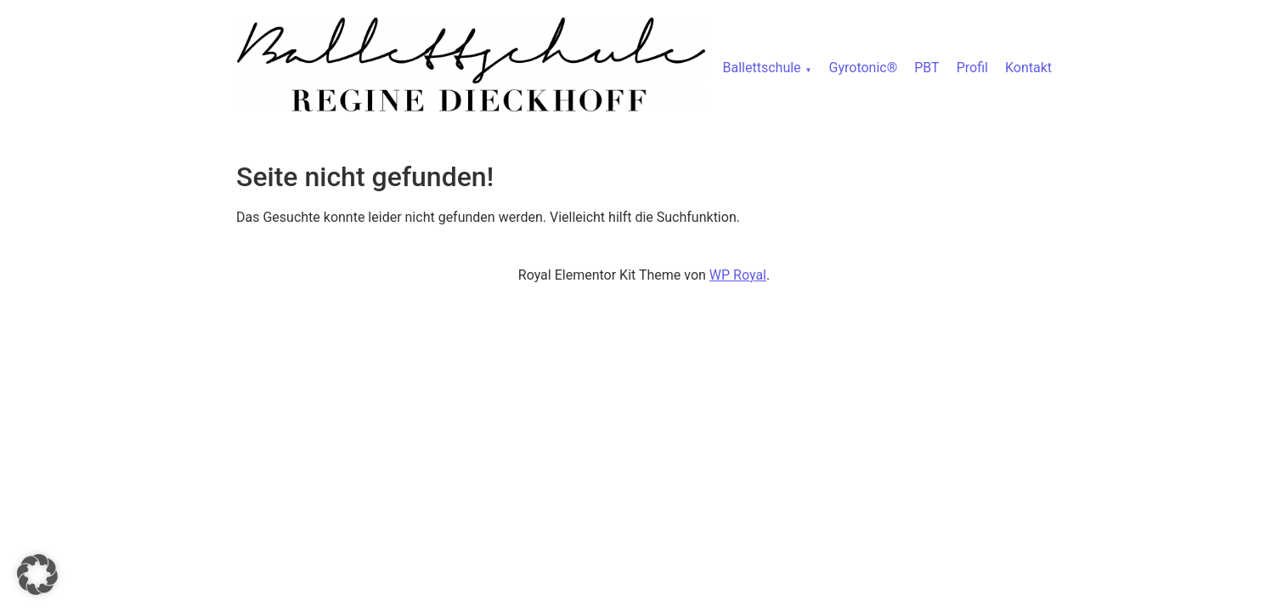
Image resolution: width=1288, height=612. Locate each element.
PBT (926, 68)
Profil (972, 68)
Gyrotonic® (863, 68)
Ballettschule (762, 68)
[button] (37, 574)
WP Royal (737, 275)
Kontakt (1028, 68)
